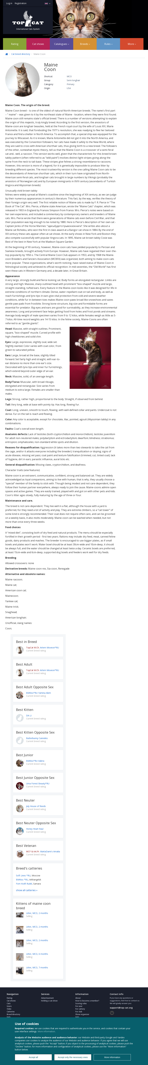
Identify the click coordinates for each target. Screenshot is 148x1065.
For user (78, 1006)
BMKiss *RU (22, 879)
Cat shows (38, 44)
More (132, 44)
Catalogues (61, 44)
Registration (20, 3)
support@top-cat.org (121, 1007)
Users (9, 1006)
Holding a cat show (49, 1000)
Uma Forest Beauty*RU (37, 783)
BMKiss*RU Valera (35, 760)
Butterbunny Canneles (37, 738)
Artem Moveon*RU (42, 647)
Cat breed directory (20, 54)
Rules (108, 44)
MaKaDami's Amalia (43, 851)
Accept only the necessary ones (73, 1057)
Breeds (85, 44)
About (78, 998)
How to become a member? (87, 1000)
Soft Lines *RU (23, 875)
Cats (9, 1003)
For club (78, 1011)
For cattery (80, 1009)
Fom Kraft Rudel (24, 883)
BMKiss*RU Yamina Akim (38, 692)
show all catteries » (26, 890)
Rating (14, 44)
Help (9, 1017)
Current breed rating (36, 650)
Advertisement (47, 998)
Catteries (11, 1011)
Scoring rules (81, 1003)
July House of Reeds (36, 806)
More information (46, 1031)
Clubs (9, 1009)
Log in (9, 3)
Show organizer (82, 1014)
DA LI (29, 715)
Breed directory (13, 1014)
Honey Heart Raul (34, 828)
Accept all (33, 1057)
